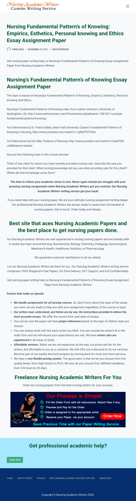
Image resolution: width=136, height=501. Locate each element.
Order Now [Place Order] (14, 459)
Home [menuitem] (10, 478)
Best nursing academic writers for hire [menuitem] (72, 478)
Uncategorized (60, 49)
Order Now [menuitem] (105, 478)
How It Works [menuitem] (24, 478)
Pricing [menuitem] (41, 478)
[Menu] (127, 6)
